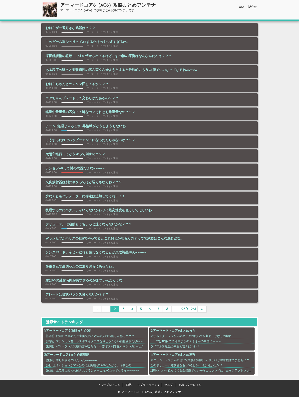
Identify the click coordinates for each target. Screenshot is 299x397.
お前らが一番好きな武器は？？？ (70, 28)
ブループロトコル (109, 385)
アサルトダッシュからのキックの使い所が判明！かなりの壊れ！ (192, 336)
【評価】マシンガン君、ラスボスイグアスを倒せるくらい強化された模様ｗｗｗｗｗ (99, 341)
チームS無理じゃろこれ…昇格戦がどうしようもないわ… (86, 126)
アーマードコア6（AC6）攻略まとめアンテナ (108, 5)
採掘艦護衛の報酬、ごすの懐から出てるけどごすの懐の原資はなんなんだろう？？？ (108, 56)
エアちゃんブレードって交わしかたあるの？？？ (82, 98)
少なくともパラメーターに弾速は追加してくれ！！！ (85, 196)
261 (193, 309)
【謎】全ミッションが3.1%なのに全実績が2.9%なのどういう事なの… (88, 365)
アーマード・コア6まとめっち (174, 330)
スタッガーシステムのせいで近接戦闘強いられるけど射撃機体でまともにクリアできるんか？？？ (214, 360)
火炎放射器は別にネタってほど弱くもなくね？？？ (83, 182)
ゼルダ (168, 385)
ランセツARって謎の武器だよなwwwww (75, 168)
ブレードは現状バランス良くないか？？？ (77, 294)
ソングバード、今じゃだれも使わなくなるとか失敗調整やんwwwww (96, 252)
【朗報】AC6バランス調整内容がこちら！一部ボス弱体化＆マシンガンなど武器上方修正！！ (105, 346)
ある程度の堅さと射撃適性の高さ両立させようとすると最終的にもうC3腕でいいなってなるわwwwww (121, 70)
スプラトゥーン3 (148, 385)
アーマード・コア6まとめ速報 (174, 355)
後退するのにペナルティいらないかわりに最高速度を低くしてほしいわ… (99, 210)
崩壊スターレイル (190, 385)
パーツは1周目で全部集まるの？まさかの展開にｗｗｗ (185, 341)
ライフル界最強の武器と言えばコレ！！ (176, 346)
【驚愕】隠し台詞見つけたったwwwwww (70, 360)
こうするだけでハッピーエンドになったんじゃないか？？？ (90, 140)
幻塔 (129, 385)
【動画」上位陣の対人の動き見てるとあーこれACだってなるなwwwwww (91, 370)
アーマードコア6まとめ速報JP (68, 355)
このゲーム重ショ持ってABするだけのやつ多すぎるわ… (86, 42)
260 (184, 309)
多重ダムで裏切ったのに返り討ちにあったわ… (79, 266)
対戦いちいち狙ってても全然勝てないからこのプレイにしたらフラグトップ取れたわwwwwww (211, 370)
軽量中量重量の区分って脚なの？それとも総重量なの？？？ (90, 112)
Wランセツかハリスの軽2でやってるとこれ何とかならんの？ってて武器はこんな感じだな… (113, 238)
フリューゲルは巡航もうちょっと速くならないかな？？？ (88, 224)
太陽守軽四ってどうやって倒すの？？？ (75, 154)
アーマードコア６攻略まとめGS (68, 330)
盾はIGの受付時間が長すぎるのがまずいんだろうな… (84, 280)
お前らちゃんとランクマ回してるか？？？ (77, 84)
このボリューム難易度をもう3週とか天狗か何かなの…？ (186, 365)
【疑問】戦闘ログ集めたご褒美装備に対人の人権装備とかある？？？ (89, 336)
